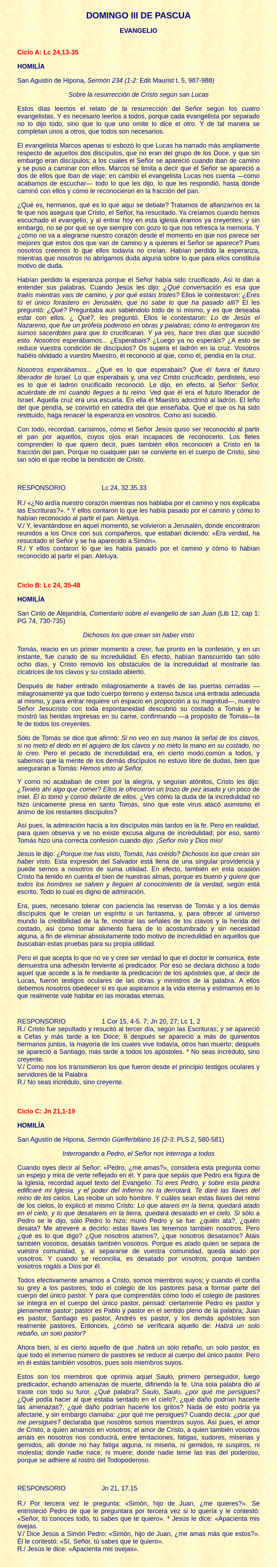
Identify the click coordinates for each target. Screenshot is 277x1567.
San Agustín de (39, 1139)
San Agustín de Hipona (50, 80)
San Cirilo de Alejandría (51, 613)
